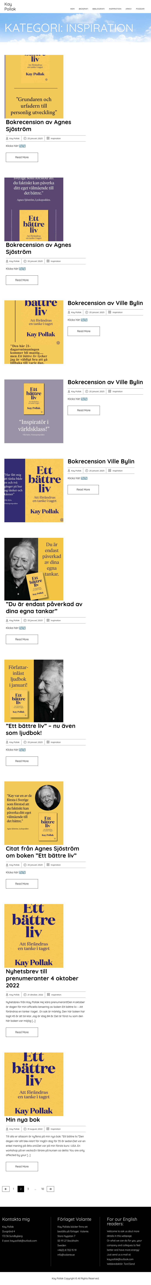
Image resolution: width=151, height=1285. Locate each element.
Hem (72, 8)
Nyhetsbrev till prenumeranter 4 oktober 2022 (42, 978)
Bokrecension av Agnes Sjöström (38, 125)
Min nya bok (23, 1119)
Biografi (83, 8)
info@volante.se (66, 1254)
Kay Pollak (10, 7)
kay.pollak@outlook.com (23, 1240)
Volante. (84, 1231)
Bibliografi (99, 8)
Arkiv (129, 8)
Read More (22, 157)
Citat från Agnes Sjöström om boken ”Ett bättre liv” (42, 852)
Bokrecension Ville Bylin (101, 461)
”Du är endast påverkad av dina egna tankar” (44, 607)
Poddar (140, 8)
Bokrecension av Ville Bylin (105, 303)
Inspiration (115, 8)
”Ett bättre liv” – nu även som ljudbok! (40, 729)
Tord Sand (129, 1263)
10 (43, 1189)
